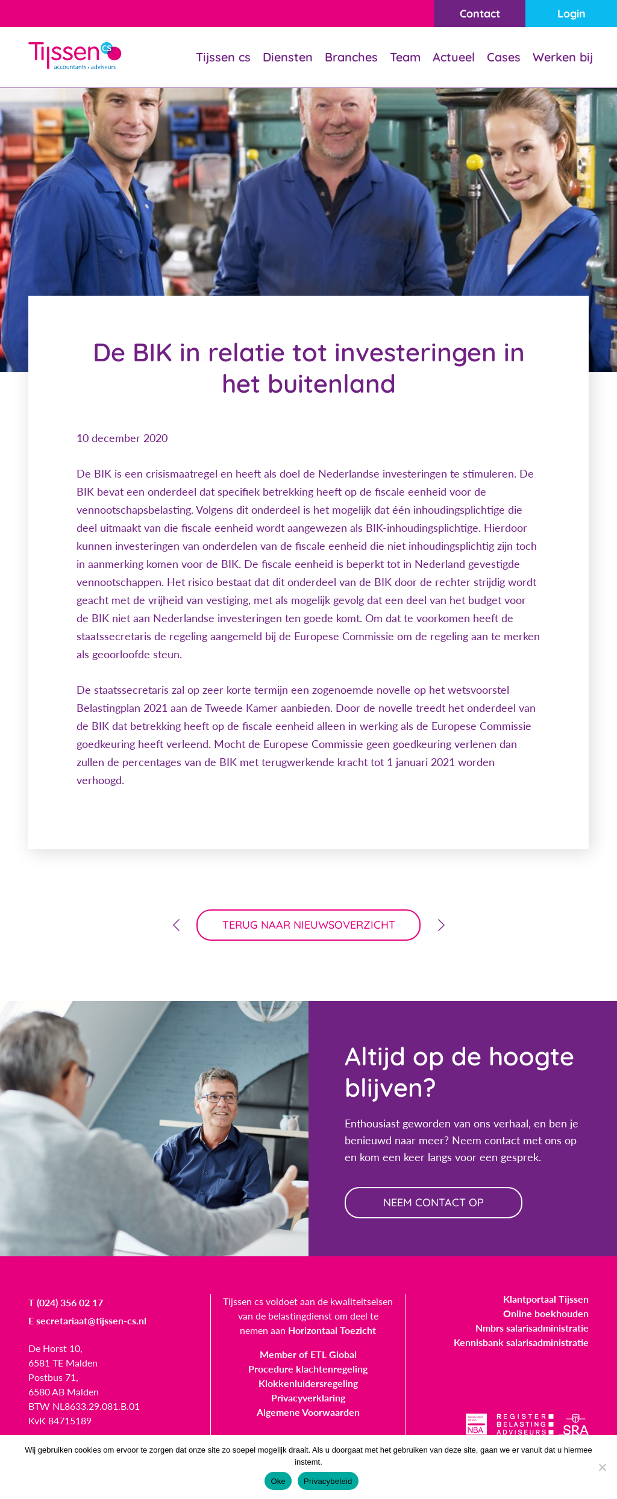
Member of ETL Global (308, 1354)
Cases (504, 56)
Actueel (454, 56)
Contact (480, 13)
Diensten (288, 56)
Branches (351, 56)
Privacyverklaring (308, 1397)
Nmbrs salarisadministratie (532, 1327)
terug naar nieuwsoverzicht (308, 925)
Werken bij (563, 56)
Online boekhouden (546, 1313)
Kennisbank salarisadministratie (521, 1342)
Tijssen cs (223, 56)
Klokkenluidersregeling (308, 1383)
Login (571, 13)
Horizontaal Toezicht (332, 1330)
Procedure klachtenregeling (308, 1368)
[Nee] (602, 1467)
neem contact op (433, 1202)
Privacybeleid (328, 1481)
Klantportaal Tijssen (546, 1298)
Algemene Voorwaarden (308, 1412)
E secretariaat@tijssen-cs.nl (87, 1320)
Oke (278, 1481)
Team (405, 56)
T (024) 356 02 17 (65, 1302)
